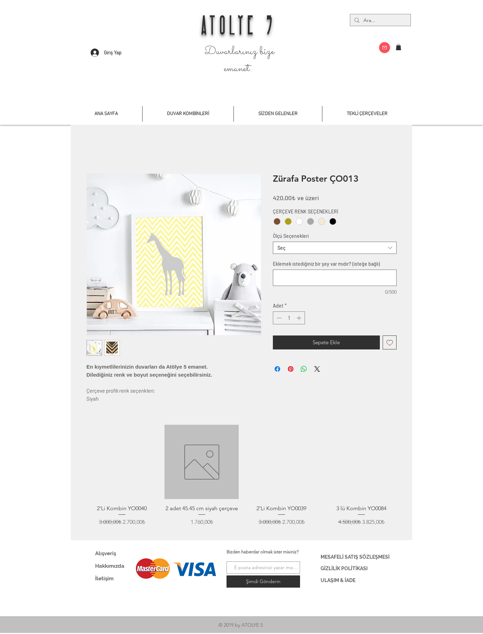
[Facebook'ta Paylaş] (277, 369)
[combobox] (335, 248)
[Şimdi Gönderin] (263, 581)
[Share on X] (317, 369)
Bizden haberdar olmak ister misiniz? (263, 551)
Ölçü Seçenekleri (291, 236)
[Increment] (299, 318)
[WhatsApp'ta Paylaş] (304, 369)
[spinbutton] (289, 318)
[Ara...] (379, 20)
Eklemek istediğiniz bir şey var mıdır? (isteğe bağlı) (326, 264)
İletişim (104, 578)
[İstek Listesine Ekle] (390, 342)
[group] (241, 480)
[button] (398, 47)
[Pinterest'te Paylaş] (290, 369)
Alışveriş (105, 553)
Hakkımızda (109, 566)
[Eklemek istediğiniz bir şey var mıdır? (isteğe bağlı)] (334, 278)
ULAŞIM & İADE (338, 580)
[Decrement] (278, 318)
